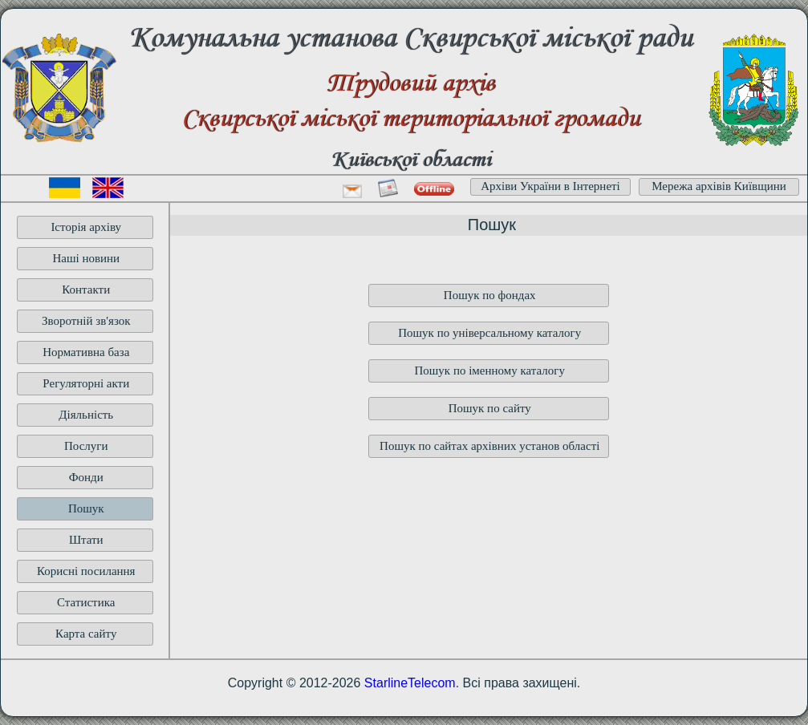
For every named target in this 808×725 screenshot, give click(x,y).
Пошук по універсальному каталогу (489, 332)
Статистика (86, 602)
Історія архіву (86, 227)
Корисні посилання (86, 571)
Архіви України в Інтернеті (550, 186)
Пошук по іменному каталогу (489, 370)
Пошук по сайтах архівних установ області (489, 445)
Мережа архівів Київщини (719, 186)
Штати (86, 539)
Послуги (86, 445)
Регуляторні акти (86, 383)
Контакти (86, 289)
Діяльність (86, 414)
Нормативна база (86, 352)
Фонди (86, 477)
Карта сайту (85, 633)
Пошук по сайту (490, 408)
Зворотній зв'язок (86, 320)
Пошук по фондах (490, 295)
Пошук (86, 508)
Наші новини (86, 258)
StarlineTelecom (410, 683)
